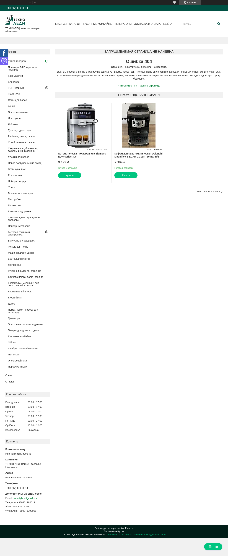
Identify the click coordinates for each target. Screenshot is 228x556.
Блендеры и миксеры (20, 193)
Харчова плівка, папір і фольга (25, 277)
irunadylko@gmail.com (25, 498)
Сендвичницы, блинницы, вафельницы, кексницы (23, 149)
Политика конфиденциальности (149, 534)
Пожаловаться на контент (119, 534)
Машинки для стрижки (21, 252)
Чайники (13, 124)
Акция (11, 106)
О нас (8, 375)
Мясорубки (14, 199)
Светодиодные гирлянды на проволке (24, 218)
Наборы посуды (17, 181)
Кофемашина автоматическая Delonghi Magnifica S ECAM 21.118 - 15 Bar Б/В (138, 155)
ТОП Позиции (16, 87)
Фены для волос (17, 100)
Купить (70, 175)
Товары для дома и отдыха (23, 330)
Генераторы (123, 23)
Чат (213, 546)
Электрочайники (17, 360)
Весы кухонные (17, 169)
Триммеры (14, 318)
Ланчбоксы (14, 264)
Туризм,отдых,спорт (19, 130)
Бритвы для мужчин (19, 258)
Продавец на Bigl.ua (114, 531)
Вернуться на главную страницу (140, 85)
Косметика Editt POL (20, 291)
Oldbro (11, 342)
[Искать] (219, 24)
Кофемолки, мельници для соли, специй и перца (23, 284)
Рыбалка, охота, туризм (21, 136)
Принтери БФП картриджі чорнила (22, 68)
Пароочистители (17, 366)
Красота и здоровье (19, 211)
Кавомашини (15, 75)
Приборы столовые (19, 226)
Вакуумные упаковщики (21, 240)
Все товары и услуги (208, 191)
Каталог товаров (15, 60)
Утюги (11, 187)
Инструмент (15, 118)
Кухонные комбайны (97, 23)
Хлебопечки (15, 175)
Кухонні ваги (15, 297)
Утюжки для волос (18, 157)
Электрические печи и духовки (25, 324)
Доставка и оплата (147, 23)
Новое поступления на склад (25, 163)
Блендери (13, 81)
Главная (61, 23)
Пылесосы (14, 354)
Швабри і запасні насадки (23, 348)
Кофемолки (14, 205)
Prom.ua (129, 528)
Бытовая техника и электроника (19, 233)
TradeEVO (14, 94)
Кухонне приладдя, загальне (24, 270)
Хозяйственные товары (21, 142)
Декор (11, 303)
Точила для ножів (18, 246)
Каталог (74, 23)
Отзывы (10, 381)
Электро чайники (18, 112)
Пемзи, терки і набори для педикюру (23, 311)
